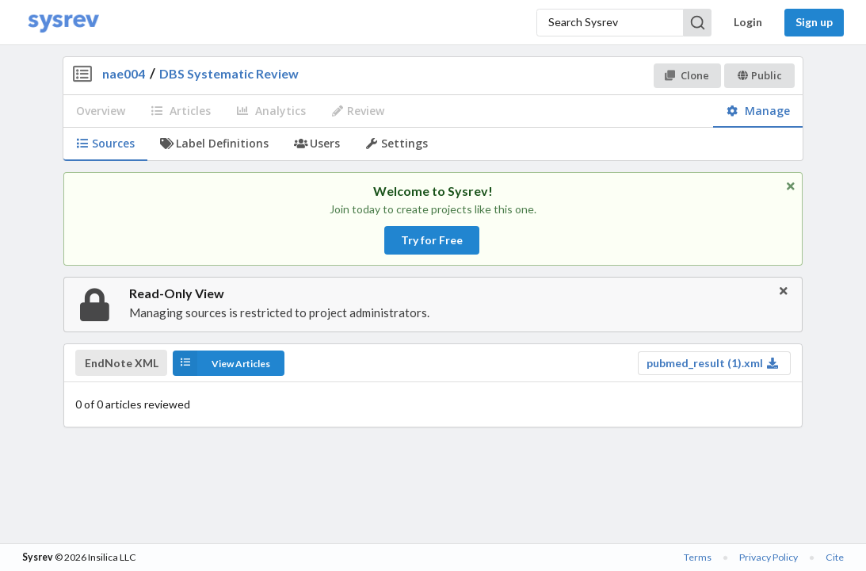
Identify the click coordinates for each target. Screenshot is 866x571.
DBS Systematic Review (229, 73)
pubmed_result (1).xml (713, 363)
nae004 (123, 73)
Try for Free (432, 240)
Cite (835, 557)
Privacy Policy (768, 557)
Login (748, 22)
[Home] (63, 22)
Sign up (814, 22)
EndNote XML (121, 363)
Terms (697, 557)
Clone (686, 75)
